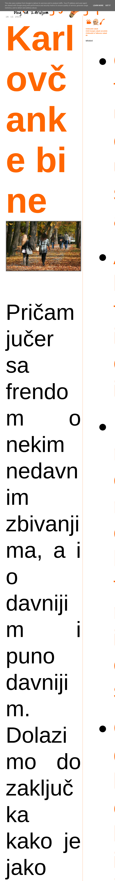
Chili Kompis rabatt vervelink (96, 31)
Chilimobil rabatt (92, 29)
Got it (108, 5)
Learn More (98, 5)
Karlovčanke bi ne (40, 119)
